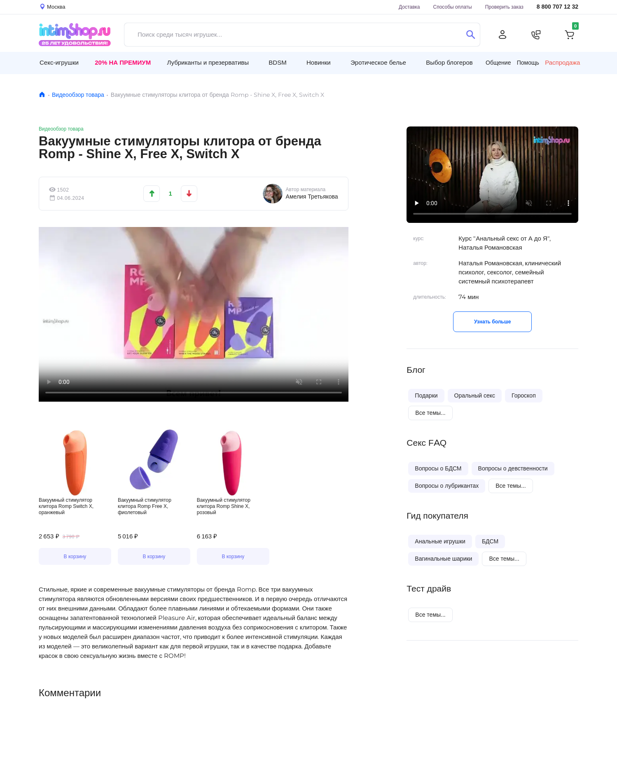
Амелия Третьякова (312, 196)
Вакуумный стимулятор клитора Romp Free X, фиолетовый (144, 506)
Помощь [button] (528, 62)
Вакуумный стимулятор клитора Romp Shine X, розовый (223, 506)
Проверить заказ (504, 7)
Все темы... (430, 412)
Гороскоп (524, 395)
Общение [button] (498, 62)
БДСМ (490, 541)
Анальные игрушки (440, 541)
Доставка (409, 7)
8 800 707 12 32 (557, 6)
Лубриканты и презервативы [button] (208, 62)
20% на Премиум (123, 62)
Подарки (426, 395)
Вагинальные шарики (443, 558)
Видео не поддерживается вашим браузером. (193, 314)
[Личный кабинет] (502, 35)
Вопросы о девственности (513, 468)
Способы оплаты (452, 7)
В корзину (75, 556)
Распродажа (562, 62)
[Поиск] (470, 34)
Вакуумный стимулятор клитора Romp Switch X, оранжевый (66, 506)
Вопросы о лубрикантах (447, 485)
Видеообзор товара (78, 94)
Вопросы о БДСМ (438, 468)
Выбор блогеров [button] (449, 62)
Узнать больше (492, 321)
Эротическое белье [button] (378, 62)
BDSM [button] (277, 62)
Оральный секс (474, 395)
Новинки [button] (318, 62)
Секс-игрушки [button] (59, 62)
